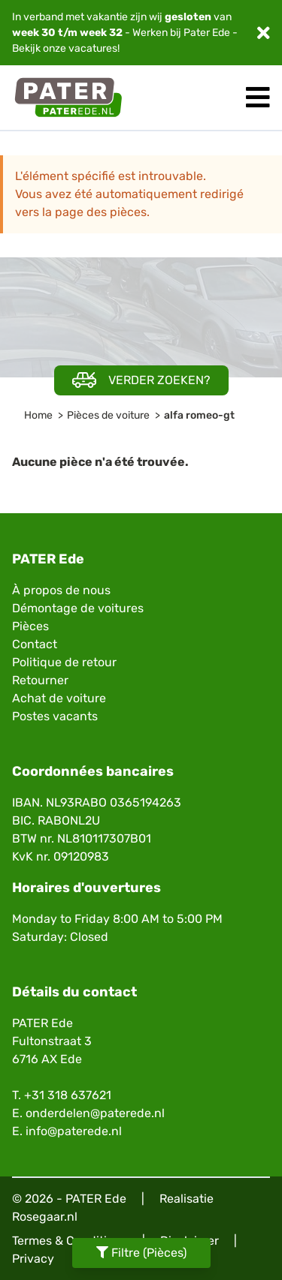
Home (38, 415)
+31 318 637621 (67, 1095)
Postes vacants (55, 716)
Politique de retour (64, 662)
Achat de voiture (59, 698)
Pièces (30, 626)
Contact (34, 644)
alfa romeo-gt (199, 415)
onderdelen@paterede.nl (95, 1113)
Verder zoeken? (141, 380)
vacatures (92, 48)
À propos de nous (61, 590)
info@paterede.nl (74, 1131)
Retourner (40, 680)
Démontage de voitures (78, 608)
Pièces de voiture (108, 415)
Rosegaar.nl (44, 1216)
